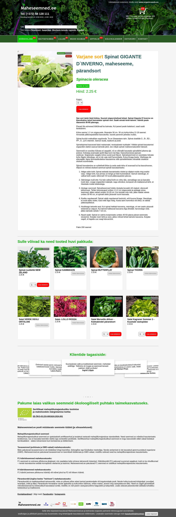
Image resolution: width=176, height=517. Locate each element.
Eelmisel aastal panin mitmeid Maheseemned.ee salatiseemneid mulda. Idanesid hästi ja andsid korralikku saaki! (55, 368)
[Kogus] (79, 103)
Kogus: (79, 99)
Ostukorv (130, 39)
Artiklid (96, 38)
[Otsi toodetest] (79, 27)
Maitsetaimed (47, 38)
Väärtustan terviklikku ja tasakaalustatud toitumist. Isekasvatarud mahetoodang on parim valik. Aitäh (121, 367)
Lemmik (72, 30)
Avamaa (80, 30)
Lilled (63, 38)
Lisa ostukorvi (83, 109)
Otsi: (23, 27)
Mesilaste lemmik (60, 30)
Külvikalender (113, 39)
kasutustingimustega (134, 514)
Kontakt (143, 39)
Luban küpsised (151, 514)
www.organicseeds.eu (148, 2)
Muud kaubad (79, 38)
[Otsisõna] (51, 27)
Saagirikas (46, 30)
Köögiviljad (27, 38)
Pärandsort (36, 30)
